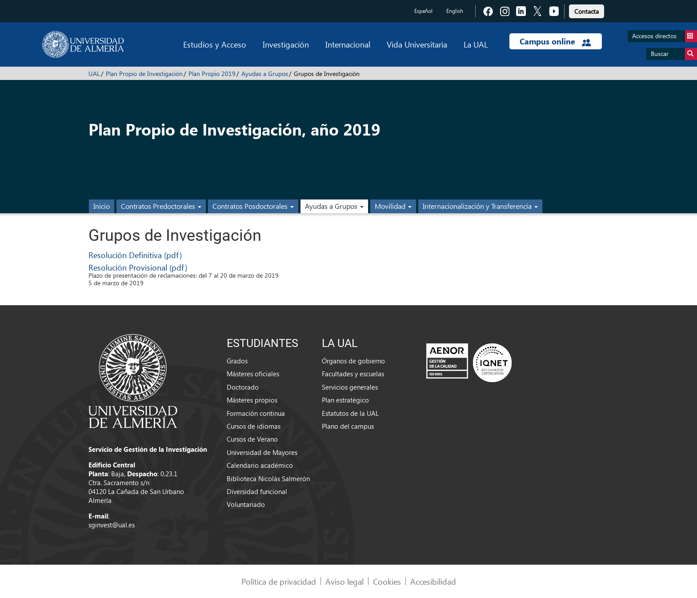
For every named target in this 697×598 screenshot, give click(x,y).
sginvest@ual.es (111, 524)
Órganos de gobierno (353, 360)
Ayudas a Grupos (264, 73)
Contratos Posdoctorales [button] (253, 206)
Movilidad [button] (393, 206)
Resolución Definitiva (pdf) (135, 254)
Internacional (347, 44)
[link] (586, 10)
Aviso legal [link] (344, 581)
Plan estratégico (345, 399)
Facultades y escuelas (353, 373)
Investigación (286, 44)
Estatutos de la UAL (350, 413)
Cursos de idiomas (253, 426)
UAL (94, 73)
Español (423, 11)
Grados (237, 360)
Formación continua (256, 413)
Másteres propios (252, 399)
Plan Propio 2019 (212, 73)
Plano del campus (348, 426)
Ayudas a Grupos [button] (334, 206)
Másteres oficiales (253, 373)
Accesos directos (664, 36)
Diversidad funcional (257, 491)
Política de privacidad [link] (278, 581)
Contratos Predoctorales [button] (161, 206)
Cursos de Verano (252, 439)
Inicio (101, 206)
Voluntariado (246, 504)
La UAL (476, 44)
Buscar (674, 54)
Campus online (555, 41)
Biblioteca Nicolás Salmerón (268, 478)
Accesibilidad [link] (433, 581)
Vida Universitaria (417, 44)
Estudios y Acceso (214, 44)
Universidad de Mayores (262, 452)
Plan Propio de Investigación (144, 73)
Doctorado (243, 387)
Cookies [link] (387, 581)
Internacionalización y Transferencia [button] (480, 206)
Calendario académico (260, 465)
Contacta (586, 11)
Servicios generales (350, 387)
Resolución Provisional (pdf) (137, 267)
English (454, 11)
